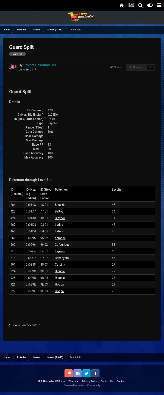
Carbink (60, 264)
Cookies (121, 381)
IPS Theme (44, 381)
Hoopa (59, 284)
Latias (59, 224)
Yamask (60, 238)
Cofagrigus (62, 244)
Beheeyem (62, 258)
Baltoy (59, 211)
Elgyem (59, 251)
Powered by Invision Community (82, 385)
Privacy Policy (90, 381)
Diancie (60, 271)
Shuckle (60, 204)
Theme (74, 381)
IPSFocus (59, 381)
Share (115, 67)
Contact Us (107, 381)
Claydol (60, 218)
